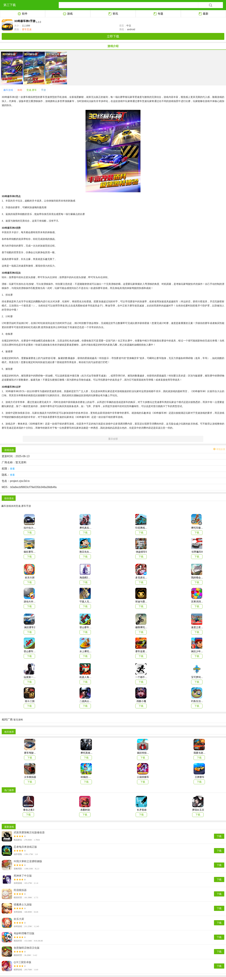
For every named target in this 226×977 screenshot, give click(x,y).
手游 (43, 90)
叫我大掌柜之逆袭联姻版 (28, 861)
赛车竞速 (26, 29)
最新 (203, 14)
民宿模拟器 (20, 890)
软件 (22, 14)
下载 (219, 836)
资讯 (113, 14)
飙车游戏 (8, 90)
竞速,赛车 (31, 90)
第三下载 (9, 5)
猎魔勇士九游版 (23, 904)
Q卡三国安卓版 (22, 962)
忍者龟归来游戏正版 (25, 846)
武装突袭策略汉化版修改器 (29, 832)
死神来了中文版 (23, 875)
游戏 (68, 14)
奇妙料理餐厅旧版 (24, 933)
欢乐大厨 (19, 919)
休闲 (19, 90)
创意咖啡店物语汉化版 (26, 947)
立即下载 (113, 36)
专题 (158, 14)
